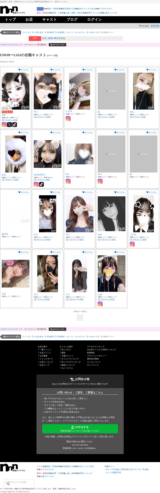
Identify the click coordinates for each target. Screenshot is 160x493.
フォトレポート (46, 359)
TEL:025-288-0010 (80, 445)
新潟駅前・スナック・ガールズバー (72, 32)
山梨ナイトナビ (110, 13)
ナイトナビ (26, 32)
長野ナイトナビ (93, 13)
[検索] (15, 482)
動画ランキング (68, 365)
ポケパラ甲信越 (112, 469)
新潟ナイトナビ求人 (86, 9)
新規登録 (155, 26)
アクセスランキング (95, 346)
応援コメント (67, 356)
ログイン (94, 19)
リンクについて (93, 362)
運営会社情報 (93, 359)
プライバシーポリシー (96, 356)
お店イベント (45, 353)
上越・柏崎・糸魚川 (74, 13)
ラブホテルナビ (105, 9)
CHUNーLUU (94, 32)
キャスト (49, 19)
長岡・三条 (57, 13)
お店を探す (39, 32)
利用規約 (91, 353)
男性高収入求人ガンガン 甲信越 (134, 469)
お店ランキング (46, 362)
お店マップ (44, 365)
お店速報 (43, 356)
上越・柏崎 (70, 473)
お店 (29, 19)
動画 (63, 353)
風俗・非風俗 (53, 9)
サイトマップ (93, 365)
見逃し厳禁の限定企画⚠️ (53, 38)
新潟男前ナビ (68, 9)
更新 (11, 120)
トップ (10, 19)
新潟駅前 (50, 32)
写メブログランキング (71, 362)
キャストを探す (66, 346)
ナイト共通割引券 (113, 472)
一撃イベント (45, 350)
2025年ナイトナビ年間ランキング (101, 350)
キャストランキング (70, 359)
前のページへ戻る (11, 32)
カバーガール (67, 368)
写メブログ (66, 350)
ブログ (72, 19)
